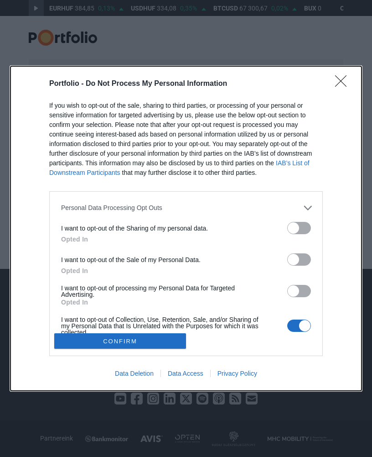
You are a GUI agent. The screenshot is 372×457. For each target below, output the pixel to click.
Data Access (185, 373)
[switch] (299, 228)
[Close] (343, 84)
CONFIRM (120, 340)
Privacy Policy (237, 373)
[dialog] (186, 228)
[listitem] (186, 208)
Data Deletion (134, 373)
